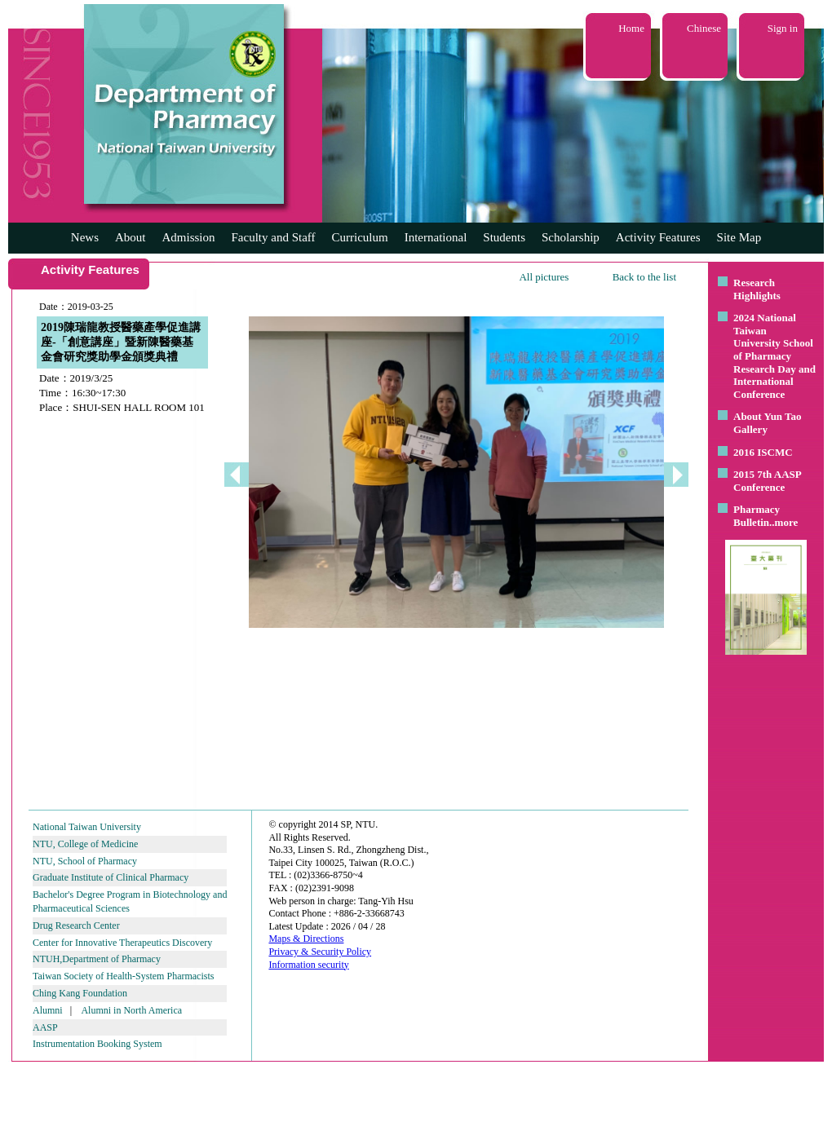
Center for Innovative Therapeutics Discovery (122, 942)
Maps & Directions (305, 938)
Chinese (704, 28)
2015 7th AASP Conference (767, 480)
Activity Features (658, 237)
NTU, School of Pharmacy (85, 861)
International (436, 237)
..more (783, 522)
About (130, 237)
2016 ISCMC (763, 452)
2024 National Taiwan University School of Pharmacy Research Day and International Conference (774, 355)
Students (504, 237)
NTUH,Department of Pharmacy (97, 959)
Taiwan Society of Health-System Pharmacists (123, 976)
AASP (45, 1027)
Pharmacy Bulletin (756, 515)
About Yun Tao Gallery (767, 422)
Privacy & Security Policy (319, 951)
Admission (188, 237)
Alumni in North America (131, 1010)
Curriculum (360, 237)
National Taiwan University (87, 827)
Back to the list (644, 277)
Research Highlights (757, 289)
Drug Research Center (76, 925)
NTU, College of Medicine (85, 844)
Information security (308, 964)
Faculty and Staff (274, 237)
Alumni (48, 1010)
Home (631, 28)
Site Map (739, 237)
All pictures (544, 277)
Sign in (783, 28)
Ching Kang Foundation (80, 993)
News (85, 237)
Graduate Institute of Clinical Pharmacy (110, 877)
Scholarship (571, 237)
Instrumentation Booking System (97, 1043)
